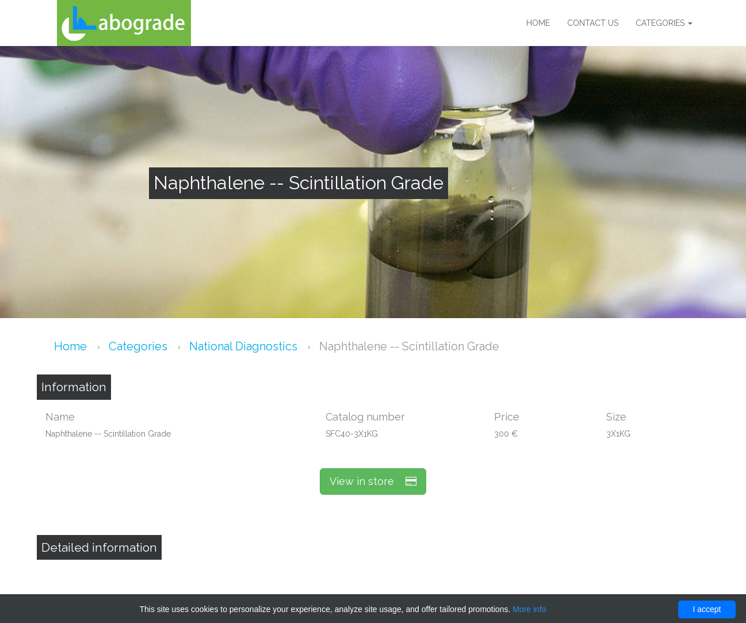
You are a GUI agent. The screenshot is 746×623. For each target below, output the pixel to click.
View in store (373, 481)
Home (538, 23)
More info (529, 609)
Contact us (592, 23)
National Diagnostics (244, 346)
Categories (664, 23)
